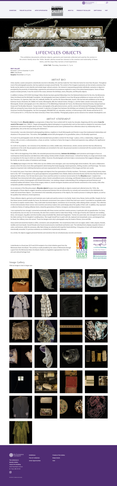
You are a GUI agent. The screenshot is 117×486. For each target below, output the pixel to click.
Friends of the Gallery (83, 10)
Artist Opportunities (41, 10)
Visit (106, 10)
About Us (70, 10)
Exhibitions (12, 10)
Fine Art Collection (25, 10)
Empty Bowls (98, 10)
